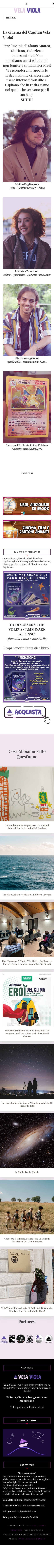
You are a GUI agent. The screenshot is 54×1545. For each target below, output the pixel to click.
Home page (27, 473)
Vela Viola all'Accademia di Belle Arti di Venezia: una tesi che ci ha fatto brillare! (27, 1309)
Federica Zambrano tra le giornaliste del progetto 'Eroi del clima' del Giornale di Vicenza (27, 1033)
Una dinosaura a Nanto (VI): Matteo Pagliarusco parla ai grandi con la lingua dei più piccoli (27, 962)
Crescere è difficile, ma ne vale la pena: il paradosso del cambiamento (27, 1240)
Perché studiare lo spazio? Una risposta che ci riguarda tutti (27, 1104)
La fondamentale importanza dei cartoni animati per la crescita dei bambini (27, 827)
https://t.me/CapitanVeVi (26, 1517)
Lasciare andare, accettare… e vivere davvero (27, 894)
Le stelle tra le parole (27, 1172)
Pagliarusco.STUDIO (32, 1539)
